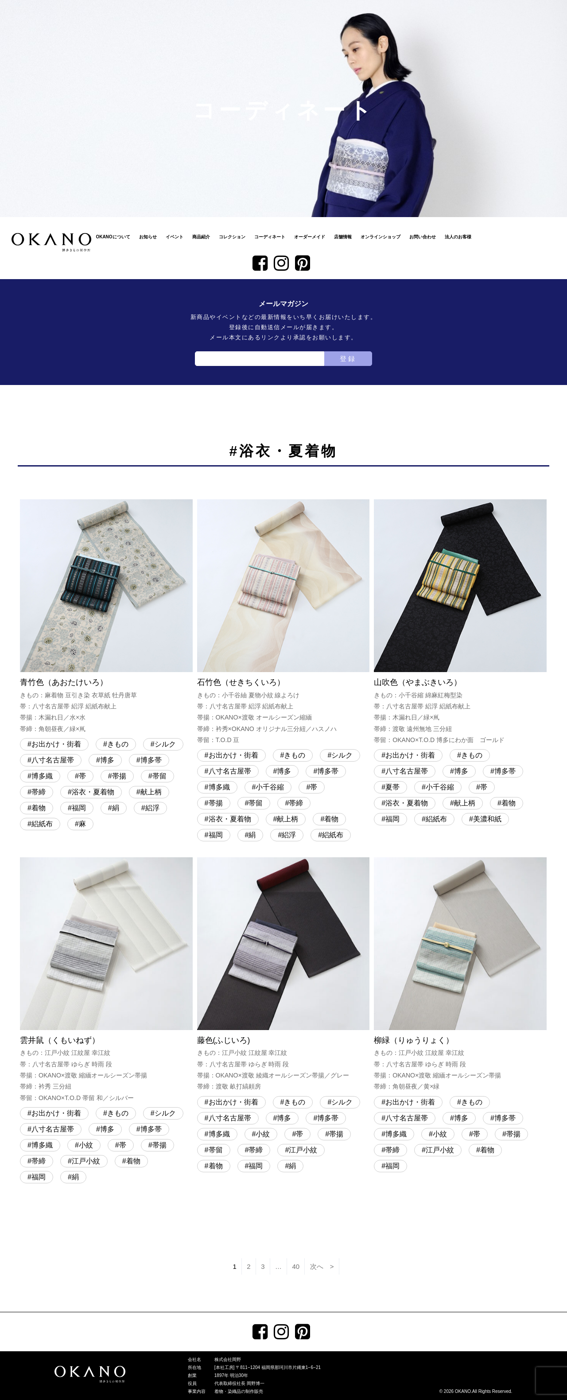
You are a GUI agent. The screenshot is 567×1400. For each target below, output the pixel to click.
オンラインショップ (380, 236)
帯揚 (119, 776)
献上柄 (151, 792)
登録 (348, 358)
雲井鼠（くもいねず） (106, 980)
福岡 (79, 808)
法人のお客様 (458, 236)
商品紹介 (201, 236)
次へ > (322, 1266)
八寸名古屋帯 (52, 760)
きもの (117, 744)
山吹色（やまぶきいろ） (460, 622)
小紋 (86, 1145)
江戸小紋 (86, 1161)
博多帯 (151, 760)
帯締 (38, 792)
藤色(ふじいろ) (283, 975)
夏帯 (392, 787)
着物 (38, 808)
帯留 (159, 776)
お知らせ (148, 236)
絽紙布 (42, 824)
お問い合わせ (422, 236)
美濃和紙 (487, 819)
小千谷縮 (270, 787)
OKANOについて (113, 236)
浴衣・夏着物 (93, 792)
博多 (107, 760)
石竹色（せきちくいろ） (283, 622)
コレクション (232, 236)
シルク (165, 744)
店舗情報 (343, 236)
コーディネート (269, 236)
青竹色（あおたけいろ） (106, 617)
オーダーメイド (309, 236)
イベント (174, 236)
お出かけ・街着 (56, 744)
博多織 (42, 776)
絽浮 (152, 808)
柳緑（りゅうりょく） (460, 975)
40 (296, 1266)
